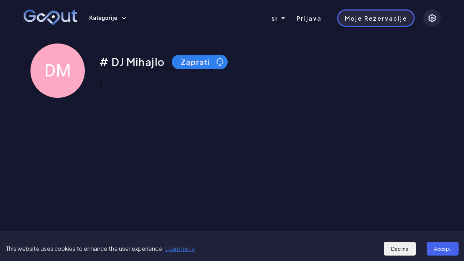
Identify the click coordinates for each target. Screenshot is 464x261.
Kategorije (107, 18)
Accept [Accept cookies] (442, 248)
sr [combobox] (275, 18)
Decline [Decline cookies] (400, 248)
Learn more (180, 248)
